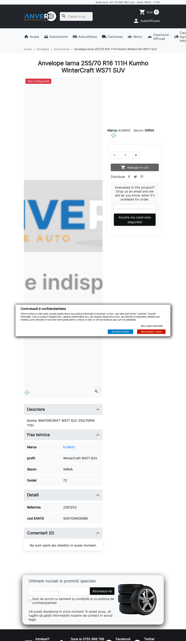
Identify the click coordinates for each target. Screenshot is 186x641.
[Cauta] (76, 16)
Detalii (33, 495)
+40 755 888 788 (118, 2)
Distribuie (129, 176)
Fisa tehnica (38, 434)
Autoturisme (56, 36)
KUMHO (69, 447)
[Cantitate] (125, 155)
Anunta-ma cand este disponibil (135, 219)
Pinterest (141, 176)
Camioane (112, 36)
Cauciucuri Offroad (158, 37)
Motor (134, 36)
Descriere (36, 409)
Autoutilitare (85, 36)
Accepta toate (120, 331)
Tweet (135, 176)
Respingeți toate (151, 331)
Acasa (31, 36)
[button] (146, 20)
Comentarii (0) (40, 533)
